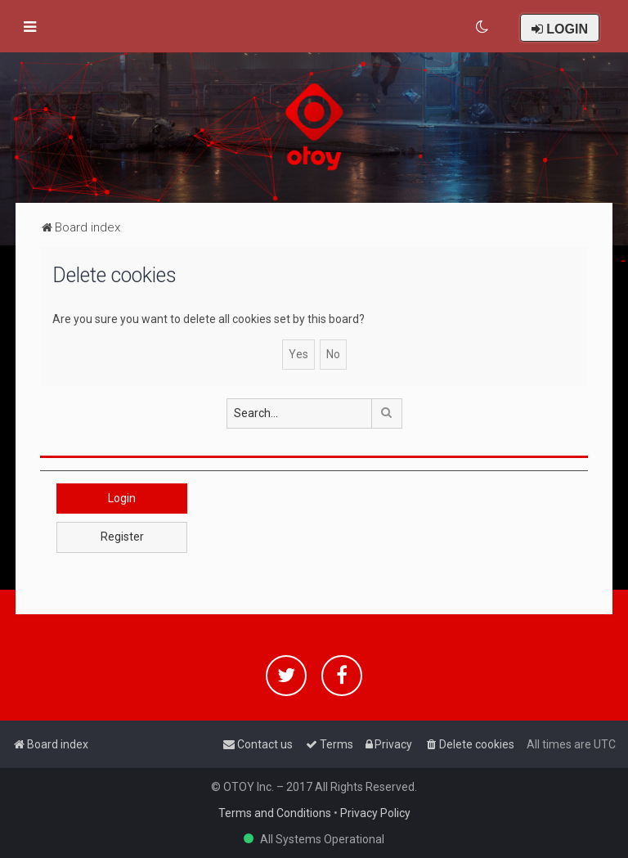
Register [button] (122, 536)
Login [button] (122, 498)
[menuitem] (482, 27)
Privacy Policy (375, 813)
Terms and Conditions (274, 813)
